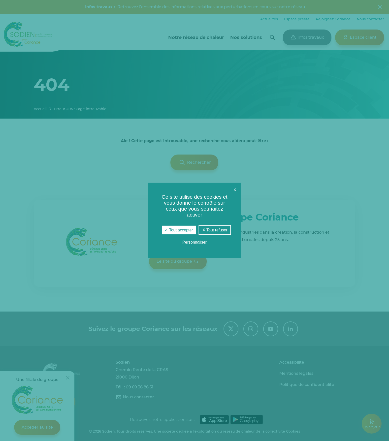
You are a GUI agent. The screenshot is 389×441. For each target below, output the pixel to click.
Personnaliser (194, 242)
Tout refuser (214, 230)
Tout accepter (179, 230)
